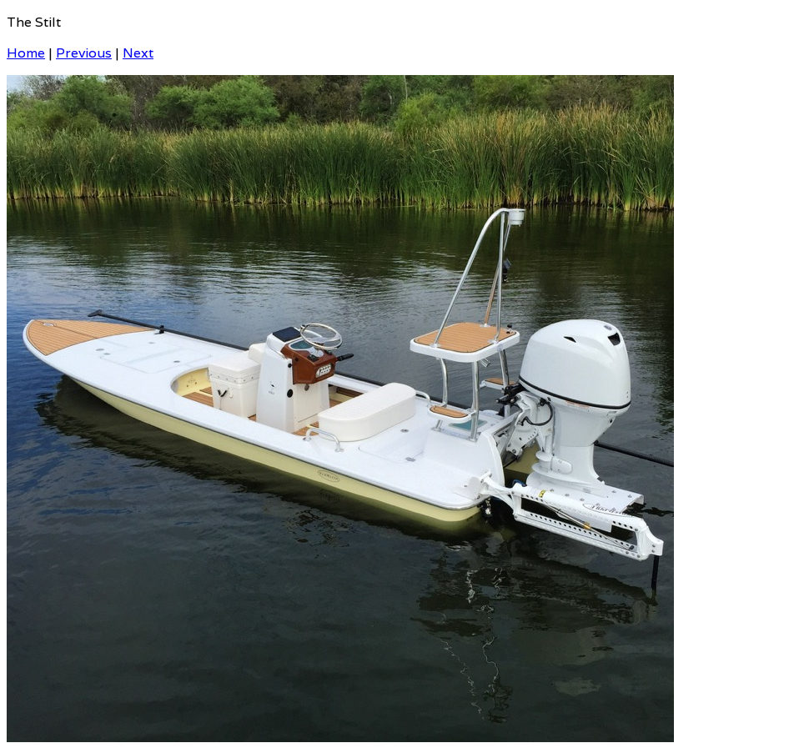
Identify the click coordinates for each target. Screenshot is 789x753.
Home (26, 53)
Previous (84, 53)
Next (138, 53)
